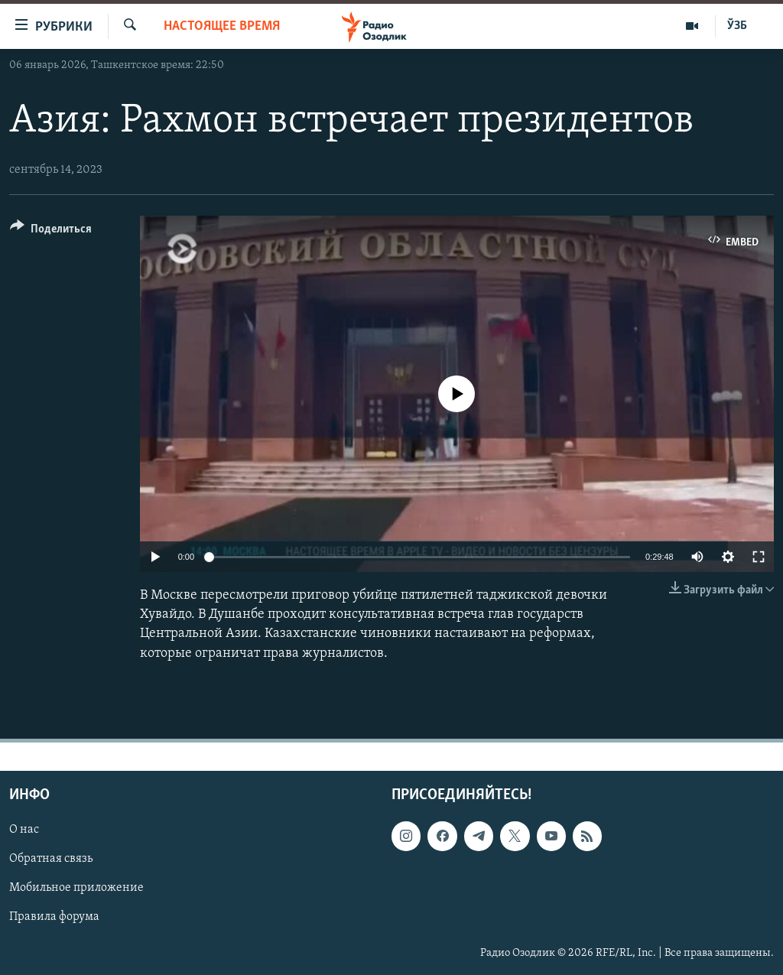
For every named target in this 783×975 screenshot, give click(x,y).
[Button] (51, 231)
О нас (24, 830)
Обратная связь (51, 859)
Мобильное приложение (76, 888)
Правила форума (54, 917)
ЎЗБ (737, 26)
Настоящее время (222, 26)
